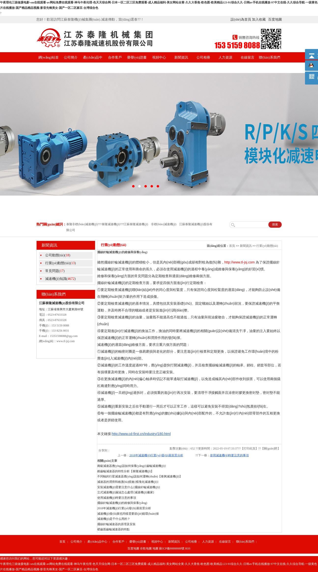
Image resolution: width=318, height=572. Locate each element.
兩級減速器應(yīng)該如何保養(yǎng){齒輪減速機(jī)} (131, 466)
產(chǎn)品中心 (93, 63)
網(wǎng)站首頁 (48, 63)
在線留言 (247, 57)
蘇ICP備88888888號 (171, 548)
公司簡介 (71, 57)
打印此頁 (249, 448)
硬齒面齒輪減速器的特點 (113, 529)
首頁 (232, 246)
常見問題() (55, 271)
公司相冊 (203, 57)
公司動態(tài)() (57, 255)
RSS (187, 548)
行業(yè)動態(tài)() (60, 263)
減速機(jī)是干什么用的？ (113, 519)
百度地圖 (275, 19)
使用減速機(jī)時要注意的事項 (229, 455)
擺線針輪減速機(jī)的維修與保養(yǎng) (122, 503)
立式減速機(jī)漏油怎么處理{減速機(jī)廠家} (125, 492)
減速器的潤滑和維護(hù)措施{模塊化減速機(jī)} (128, 482)
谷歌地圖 (146, 548)
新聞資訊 (181, 57)
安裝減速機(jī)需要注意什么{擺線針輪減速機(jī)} (128, 487)
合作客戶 (115, 57)
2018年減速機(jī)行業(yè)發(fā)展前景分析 (156, 455)
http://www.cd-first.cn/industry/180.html (141, 434)
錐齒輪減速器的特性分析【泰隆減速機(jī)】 (125, 471)
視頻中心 (159, 57)
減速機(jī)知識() (60, 279)
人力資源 (225, 57)
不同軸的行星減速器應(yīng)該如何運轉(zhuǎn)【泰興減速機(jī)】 (139, 476)
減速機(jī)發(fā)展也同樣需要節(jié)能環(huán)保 (128, 513)
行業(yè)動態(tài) (267, 246)
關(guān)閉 (270, 448)
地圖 (155, 548)
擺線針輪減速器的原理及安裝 (116, 524)
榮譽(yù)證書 (137, 57)
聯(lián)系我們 (269, 57)
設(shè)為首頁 (241, 19)
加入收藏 (259, 19)
